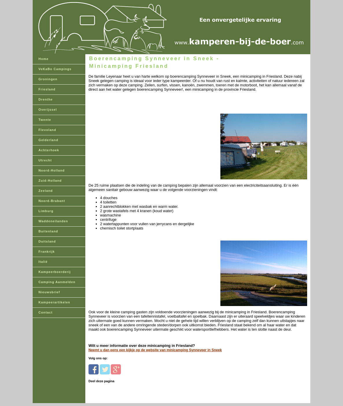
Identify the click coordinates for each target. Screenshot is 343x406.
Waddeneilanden (53, 221)
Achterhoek (48, 150)
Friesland (47, 89)
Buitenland (48, 231)
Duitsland (47, 241)
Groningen (48, 79)
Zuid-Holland (50, 180)
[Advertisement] (128, 136)
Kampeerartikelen (54, 302)
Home (43, 59)
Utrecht (45, 160)
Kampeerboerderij (54, 272)
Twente (44, 119)
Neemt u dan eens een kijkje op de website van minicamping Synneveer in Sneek (155, 350)
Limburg (46, 211)
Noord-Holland (51, 170)
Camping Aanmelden (56, 282)
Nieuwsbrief (49, 292)
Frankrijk (46, 251)
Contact (45, 312)
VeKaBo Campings (54, 69)
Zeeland (45, 190)
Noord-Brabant (51, 201)
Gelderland (48, 140)
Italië (43, 261)
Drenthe (45, 99)
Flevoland (47, 130)
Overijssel (47, 109)
